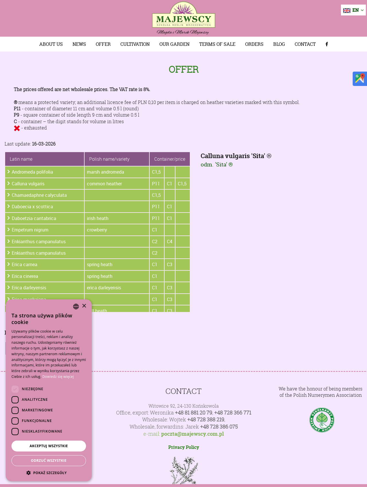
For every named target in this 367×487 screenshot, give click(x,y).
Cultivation (135, 44)
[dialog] (49, 390)
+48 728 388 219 (205, 419)
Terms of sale (217, 44)
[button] (48, 473)
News (79, 44)
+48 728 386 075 (219, 426)
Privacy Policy (183, 447)
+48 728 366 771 (232, 412)
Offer (103, 44)
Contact (305, 44)
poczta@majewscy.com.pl (192, 434)
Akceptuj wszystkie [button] (49, 445)
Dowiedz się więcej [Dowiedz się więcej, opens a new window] (58, 376)
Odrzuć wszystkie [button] (49, 460)
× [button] (84, 306)
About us (51, 44)
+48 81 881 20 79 (193, 412)
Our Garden (174, 44)
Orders (254, 44)
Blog (279, 44)
